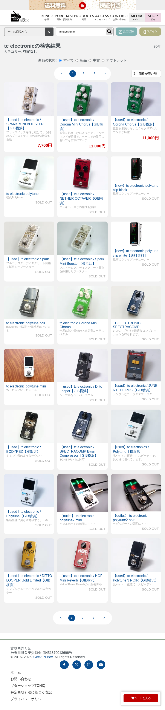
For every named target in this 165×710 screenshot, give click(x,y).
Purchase (64, 17)
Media (137, 17)
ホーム (16, 672)
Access (102, 17)
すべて (68, 60)
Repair (46, 17)
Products (84, 17)
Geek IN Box (43, 657)
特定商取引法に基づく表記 (31, 692)
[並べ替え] (146, 73)
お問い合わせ (21, 679)
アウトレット (116, 60)
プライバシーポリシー (28, 699)
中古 (96, 60)
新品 (83, 60)
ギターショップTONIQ (28, 685)
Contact (119, 17)
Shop (153, 17)
